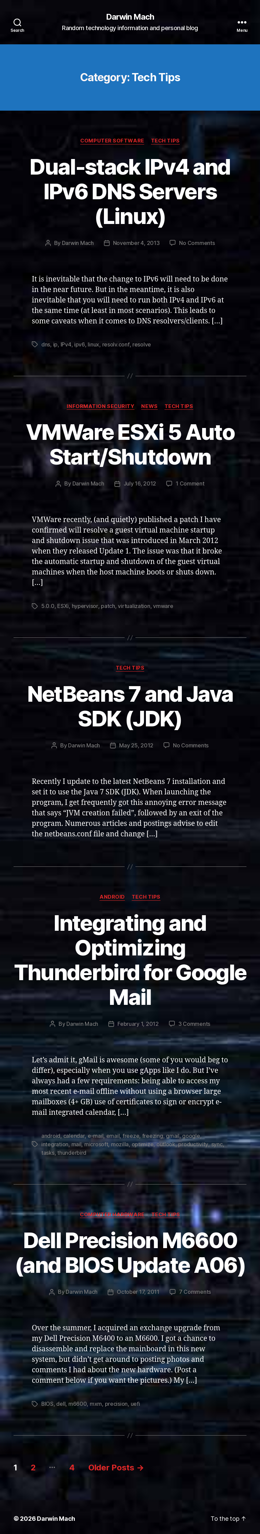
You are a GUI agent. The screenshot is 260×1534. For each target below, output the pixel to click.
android (50, 1133)
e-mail (95, 1133)
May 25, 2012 (136, 744)
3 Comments (194, 1022)
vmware (163, 605)
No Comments (197, 243)
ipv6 (79, 344)
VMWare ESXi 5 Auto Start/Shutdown (129, 443)
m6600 (78, 1400)
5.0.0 (48, 605)
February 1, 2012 (138, 1022)
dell (61, 1400)
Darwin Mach (130, 17)
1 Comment (190, 482)
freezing (152, 1133)
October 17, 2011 (138, 1288)
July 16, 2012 (140, 482)
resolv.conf (115, 344)
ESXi (63, 605)
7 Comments (195, 1288)
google (190, 1133)
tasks (48, 1150)
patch (108, 605)
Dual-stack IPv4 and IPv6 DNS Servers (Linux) (129, 191)
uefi (135, 1400)
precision (116, 1400)
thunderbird (71, 1150)
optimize (143, 1141)
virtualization (133, 605)
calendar (74, 1133)
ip (55, 344)
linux (93, 344)
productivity (193, 1141)
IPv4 (66, 344)
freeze (130, 1133)
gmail (172, 1133)
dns (45, 344)
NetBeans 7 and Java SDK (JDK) (130, 704)
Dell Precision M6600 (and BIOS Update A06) (130, 1249)
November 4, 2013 (136, 243)
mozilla (120, 1141)
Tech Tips (165, 141)
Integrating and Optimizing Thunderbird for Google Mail (130, 958)
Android (112, 896)
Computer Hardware (112, 1212)
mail (76, 1141)
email (113, 1133)
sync (216, 1141)
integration (54, 1141)
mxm (96, 1400)
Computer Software (112, 141)
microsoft (96, 1141)
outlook (165, 1141)
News (149, 406)
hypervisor (85, 605)
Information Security (100, 406)
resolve (141, 344)
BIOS (47, 1400)
